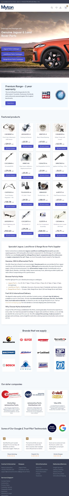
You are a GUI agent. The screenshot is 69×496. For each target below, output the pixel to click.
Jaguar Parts (22, 467)
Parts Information (41, 471)
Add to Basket (10, 148)
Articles (38, 474)
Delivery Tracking (58, 469)
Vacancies (39, 476)
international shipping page (13, 302)
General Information (42, 469)
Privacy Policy (5, 485)
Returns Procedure (58, 474)
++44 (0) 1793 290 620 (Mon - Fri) (30, 1)
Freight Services (58, 467)
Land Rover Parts (24, 469)
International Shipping (59, 476)
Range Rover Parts (24, 471)
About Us (38, 467)
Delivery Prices (57, 471)
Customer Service (6, 487)
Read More (10, 103)
